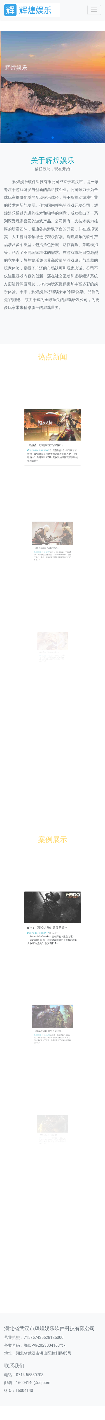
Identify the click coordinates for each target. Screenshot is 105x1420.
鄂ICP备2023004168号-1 (45, 1345)
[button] (53, 137)
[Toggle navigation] (94, 10)
